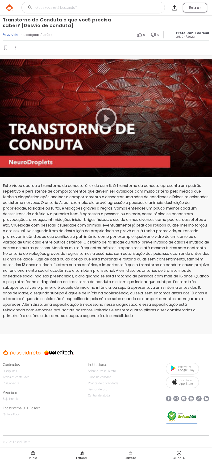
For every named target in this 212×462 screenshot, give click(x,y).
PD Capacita (11, 383)
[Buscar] (86, 7)
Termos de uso (97, 389)
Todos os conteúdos (16, 377)
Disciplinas (10, 371)
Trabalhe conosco (99, 377)
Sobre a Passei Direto (102, 371)
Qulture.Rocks (12, 414)
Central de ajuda (99, 395)
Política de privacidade (103, 383)
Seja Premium (12, 398)
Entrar (195, 7)
